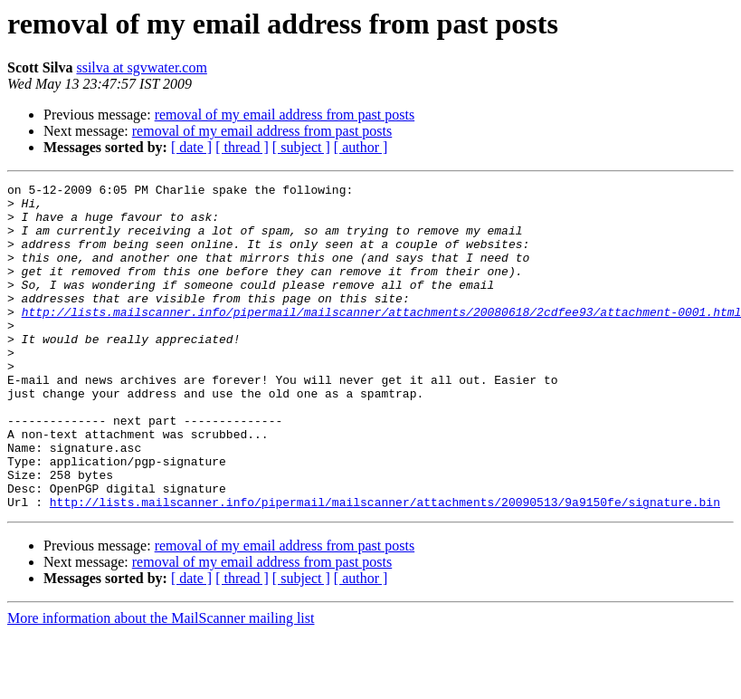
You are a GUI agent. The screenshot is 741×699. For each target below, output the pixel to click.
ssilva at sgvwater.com (141, 67)
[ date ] (191, 147)
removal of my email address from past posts (285, 114)
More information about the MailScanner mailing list (160, 683)
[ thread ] (242, 147)
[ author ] (361, 147)
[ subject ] (301, 147)
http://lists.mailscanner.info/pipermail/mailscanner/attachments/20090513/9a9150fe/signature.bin (385, 567)
